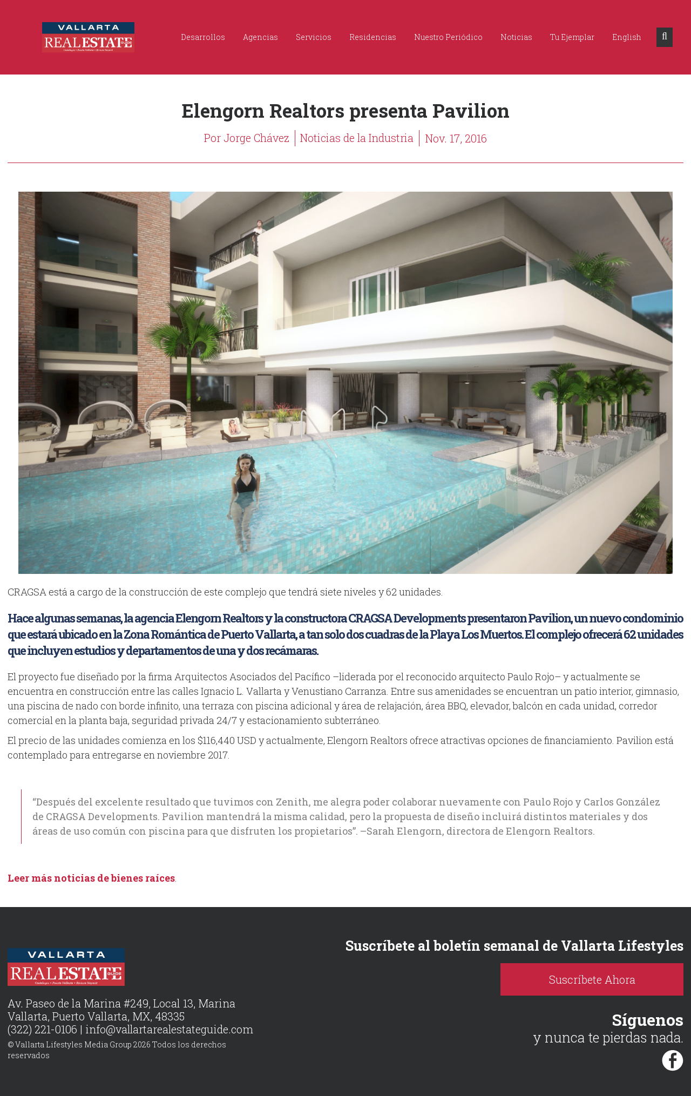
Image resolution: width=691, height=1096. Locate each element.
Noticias (516, 37)
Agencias (260, 37)
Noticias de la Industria (357, 138)
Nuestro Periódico (448, 37)
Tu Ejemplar (572, 37)
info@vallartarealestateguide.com (170, 1030)
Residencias (372, 37)
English (626, 37)
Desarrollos (203, 37)
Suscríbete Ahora (599, 979)
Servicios (313, 37)
